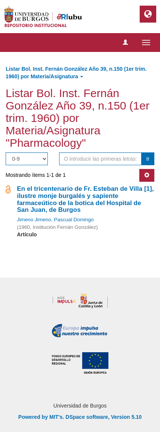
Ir (147, 159)
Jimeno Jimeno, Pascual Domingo (55, 219)
